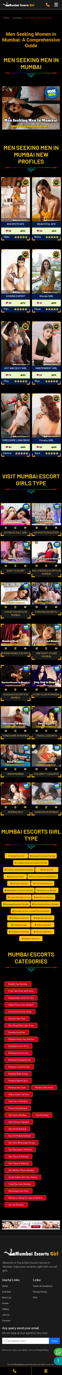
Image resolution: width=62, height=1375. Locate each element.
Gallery (5, 1309)
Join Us (6, 1314)
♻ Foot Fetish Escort (42, 883)
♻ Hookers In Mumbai (46, 890)
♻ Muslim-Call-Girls (43, 932)
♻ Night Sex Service (43, 918)
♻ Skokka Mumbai (19, 925)
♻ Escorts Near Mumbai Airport (43, 876)
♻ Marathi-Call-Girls (31, 938)
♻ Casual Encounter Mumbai (42, 856)
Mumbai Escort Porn (18, 1046)
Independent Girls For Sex (21, 997)
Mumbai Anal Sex (16, 1032)
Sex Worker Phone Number (21, 1170)
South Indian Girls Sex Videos (22, 1177)
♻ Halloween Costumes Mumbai (19, 890)
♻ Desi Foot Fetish (15, 876)
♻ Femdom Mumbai (19, 883)
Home (5, 1286)
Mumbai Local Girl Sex (19, 1066)
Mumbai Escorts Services (25, 1364)
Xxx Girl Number (16, 1204)
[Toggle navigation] (56, 5)
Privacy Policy (40, 1291)
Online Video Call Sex (18, 1094)
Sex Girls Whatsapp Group (21, 1142)
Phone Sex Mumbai (17, 1108)
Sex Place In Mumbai (18, 1163)
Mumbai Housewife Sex (19, 1059)
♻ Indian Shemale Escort (19, 897)
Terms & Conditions (42, 1286)
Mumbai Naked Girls (18, 1080)
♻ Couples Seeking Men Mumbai (19, 869)
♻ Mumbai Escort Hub (19, 918)
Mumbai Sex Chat (17, 1087)
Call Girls (6, 1291)
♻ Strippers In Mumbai (19, 932)
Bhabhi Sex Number (18, 984)
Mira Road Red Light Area (20, 1025)
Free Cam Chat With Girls (20, 990)
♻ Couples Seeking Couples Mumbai (31, 863)
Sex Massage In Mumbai (20, 1149)
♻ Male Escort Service (44, 897)
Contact (6, 1320)
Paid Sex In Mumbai (17, 1101)
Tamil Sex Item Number (19, 1184)
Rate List (6, 1297)
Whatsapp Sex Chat (18, 1190)
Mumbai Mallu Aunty (18, 1073)
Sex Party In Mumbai (18, 1156)
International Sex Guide (19, 1011)
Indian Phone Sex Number (20, 1004)
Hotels (5, 1303)
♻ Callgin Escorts (16, 856)
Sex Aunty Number (17, 1115)
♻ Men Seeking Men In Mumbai (45, 904)
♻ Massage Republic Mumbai (16, 904)
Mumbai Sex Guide (44, 1087)
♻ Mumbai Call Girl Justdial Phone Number (31, 911)
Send (54, 1340)
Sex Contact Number (18, 1121)
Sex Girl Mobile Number (19, 1135)
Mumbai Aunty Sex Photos (21, 1039)
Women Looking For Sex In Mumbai (25, 1197)
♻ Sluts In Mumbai (43, 925)
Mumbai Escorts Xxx (18, 1053)
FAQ (35, 1297)
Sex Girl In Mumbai (17, 1128)
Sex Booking (42, 1115)
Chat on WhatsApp (58, 1352)
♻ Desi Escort (47, 869)
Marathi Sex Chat (17, 1018)
